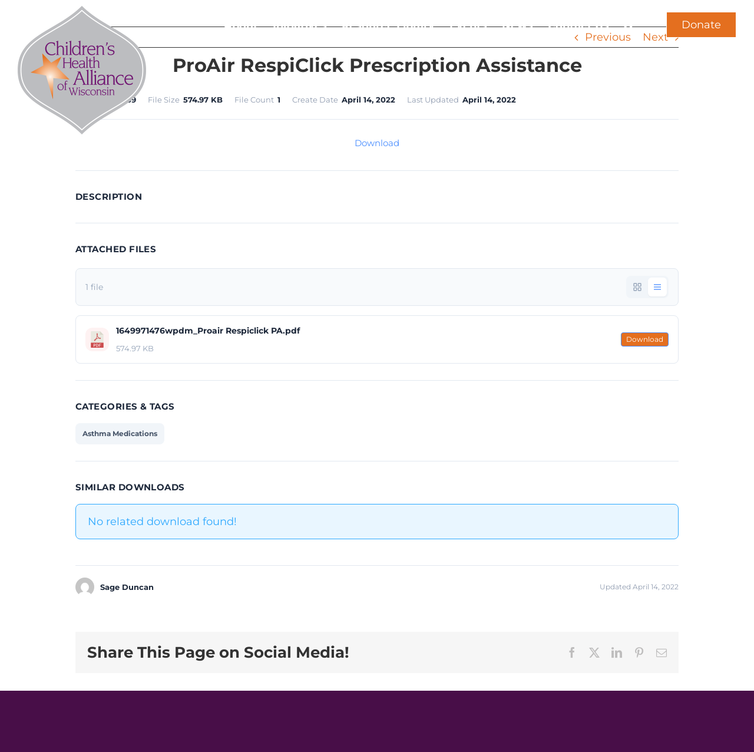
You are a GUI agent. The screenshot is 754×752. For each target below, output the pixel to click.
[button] (629, 25)
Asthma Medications (119, 433)
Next (655, 37)
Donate (701, 24)
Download (377, 143)
